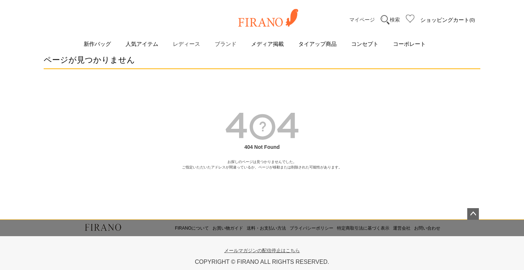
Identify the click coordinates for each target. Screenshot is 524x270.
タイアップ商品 (317, 44)
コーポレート (409, 44)
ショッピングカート (447, 20)
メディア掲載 (267, 44)
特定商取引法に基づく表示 (363, 228)
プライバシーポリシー (311, 228)
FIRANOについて (192, 228)
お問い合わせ (427, 228)
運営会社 (401, 228)
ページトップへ (473, 214)
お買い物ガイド (228, 228)
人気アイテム (142, 44)
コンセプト (364, 44)
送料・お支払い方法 (266, 228)
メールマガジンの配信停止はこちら (262, 250)
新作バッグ (97, 44)
